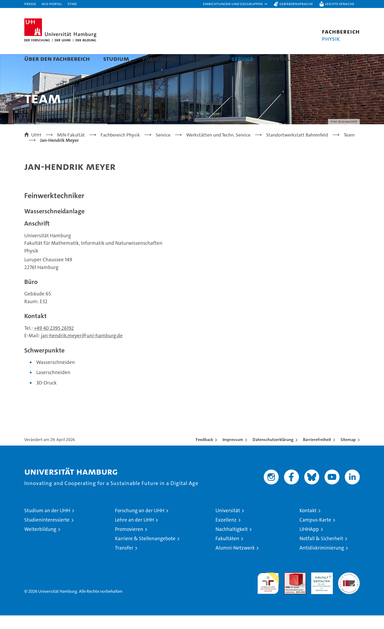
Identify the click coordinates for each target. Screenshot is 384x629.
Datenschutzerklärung (273, 453)
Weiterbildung (40, 542)
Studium (116, 58)
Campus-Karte (315, 533)
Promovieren (129, 542)
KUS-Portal (52, 3)
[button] (235, 4)
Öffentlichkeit (289, 58)
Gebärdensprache (296, 3)
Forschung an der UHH (139, 524)
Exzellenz (226, 533)
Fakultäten (227, 552)
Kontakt (308, 524)
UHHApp (309, 542)
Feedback (204, 453)
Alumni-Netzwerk (235, 561)
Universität (227, 524)
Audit (289, 589)
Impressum (232, 453)
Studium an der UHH (47, 524)
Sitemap (348, 453)
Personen (203, 58)
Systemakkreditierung (349, 589)
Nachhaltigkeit (231, 542)
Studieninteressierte (47, 533)
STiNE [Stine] (72, 3)
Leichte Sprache (339, 3)
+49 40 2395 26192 (54, 341)
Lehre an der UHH (134, 533)
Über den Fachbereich (57, 58)
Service (242, 58)
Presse (30, 3)
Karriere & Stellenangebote (145, 552)
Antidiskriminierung (321, 561)
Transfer (124, 561)
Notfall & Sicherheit (321, 552)
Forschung (159, 58)
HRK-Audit (320, 589)
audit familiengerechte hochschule (268, 594)
